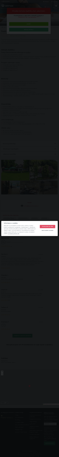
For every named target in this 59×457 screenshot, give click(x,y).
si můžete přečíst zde (13, 233)
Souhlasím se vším (47, 226)
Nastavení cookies (47, 230)
